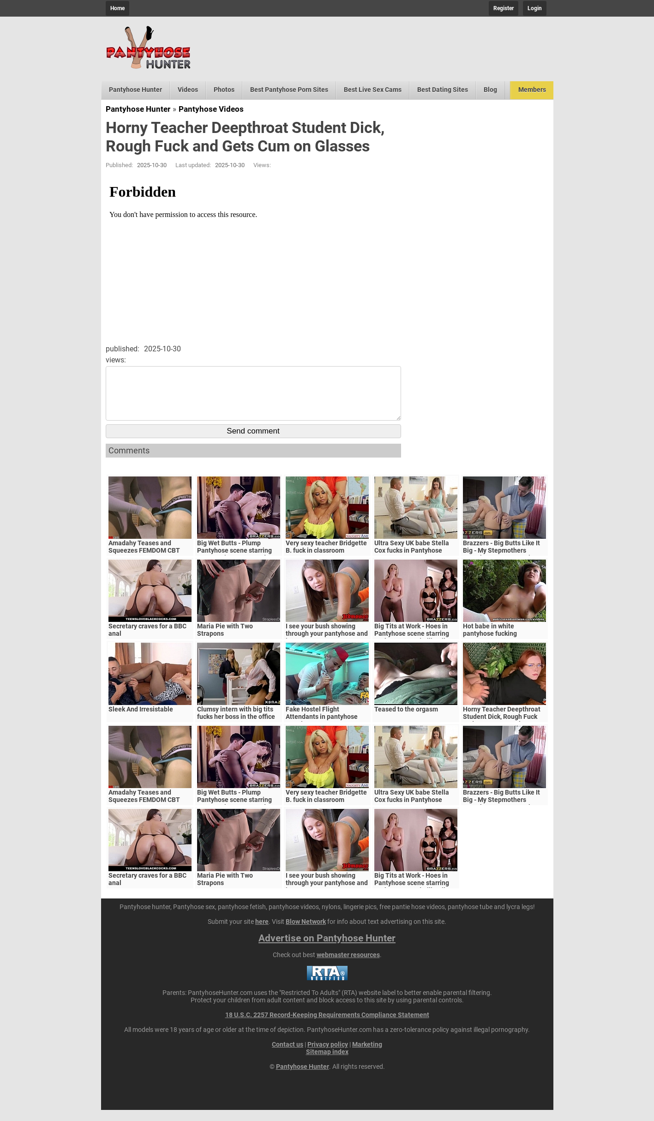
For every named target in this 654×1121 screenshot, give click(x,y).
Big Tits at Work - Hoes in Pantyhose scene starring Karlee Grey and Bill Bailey (413, 644)
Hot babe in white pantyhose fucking (490, 640)
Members (532, 89)
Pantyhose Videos (211, 109)
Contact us (287, 1055)
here (262, 932)
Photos (224, 89)
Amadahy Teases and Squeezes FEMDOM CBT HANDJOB (144, 561)
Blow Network (306, 932)
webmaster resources (348, 966)
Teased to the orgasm (406, 720)
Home (117, 8)
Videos (188, 89)
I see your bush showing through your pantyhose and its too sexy (327, 644)
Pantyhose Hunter (135, 89)
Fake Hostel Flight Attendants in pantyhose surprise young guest (322, 728)
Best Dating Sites (442, 89)
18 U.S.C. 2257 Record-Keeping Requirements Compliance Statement (327, 1026)
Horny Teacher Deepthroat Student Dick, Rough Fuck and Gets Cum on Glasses (501, 728)
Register (503, 8)
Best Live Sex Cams (373, 89)
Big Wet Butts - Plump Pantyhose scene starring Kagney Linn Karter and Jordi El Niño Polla (234, 565)
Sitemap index (327, 1063)
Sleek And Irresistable (140, 720)
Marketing (367, 1055)
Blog (490, 89)
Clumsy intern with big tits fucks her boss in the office (236, 724)
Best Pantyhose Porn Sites (289, 89)
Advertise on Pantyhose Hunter (327, 949)
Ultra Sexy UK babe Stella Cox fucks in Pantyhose (411, 557)
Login (535, 8)
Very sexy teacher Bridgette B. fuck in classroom (326, 557)
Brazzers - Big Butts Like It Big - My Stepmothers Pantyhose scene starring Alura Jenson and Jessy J (501, 565)
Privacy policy (327, 1055)
